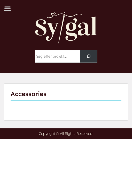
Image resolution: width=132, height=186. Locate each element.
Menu (9, 8)
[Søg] (88, 56)
